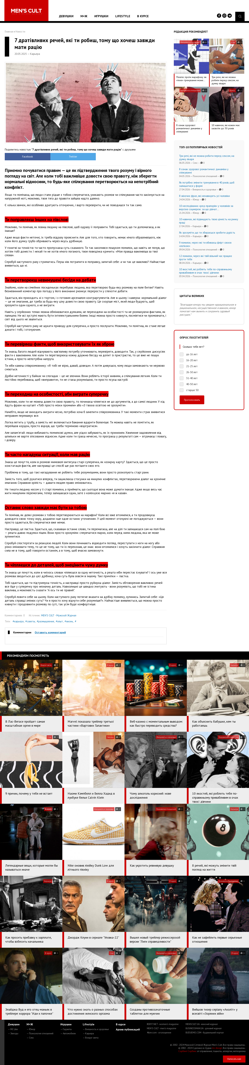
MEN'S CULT (161, 1028)
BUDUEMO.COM (205, 1032)
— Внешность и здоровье (96, 1029)
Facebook (25, 156)
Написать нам (234, 1058)
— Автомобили (68, 1033)
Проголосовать (192, 399)
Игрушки (101, 16)
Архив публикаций (128, 1029)
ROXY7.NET (163, 1024)
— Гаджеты (66, 1029)
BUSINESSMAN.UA (204, 1028)
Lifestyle (122, 16)
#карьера (18, 621)
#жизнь (69, 621)
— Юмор (31, 1029)
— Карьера (88, 1033)
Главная (9, 31)
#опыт (59, 621)
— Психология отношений (40, 1033)
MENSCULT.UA (202, 1024)
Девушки (66, 16)
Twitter (65, 156)
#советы (30, 621)
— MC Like (13, 1029)
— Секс (30, 1037)
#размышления (45, 621)
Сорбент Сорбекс (187, 1051)
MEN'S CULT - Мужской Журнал (58, 615)
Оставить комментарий (50, 632)
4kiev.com (159, 1032)
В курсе (143, 16)
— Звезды (13, 1033)
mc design (217, 1048)
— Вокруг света (90, 1037)
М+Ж (83, 16)
